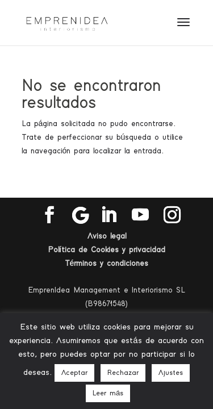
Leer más (108, 393)
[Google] (80, 215)
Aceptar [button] (74, 373)
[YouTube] (140, 215)
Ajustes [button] (170, 373)
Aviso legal (106, 236)
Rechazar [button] (123, 373)
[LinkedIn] (108, 215)
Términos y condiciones (107, 264)
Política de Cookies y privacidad (106, 250)
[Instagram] (172, 215)
